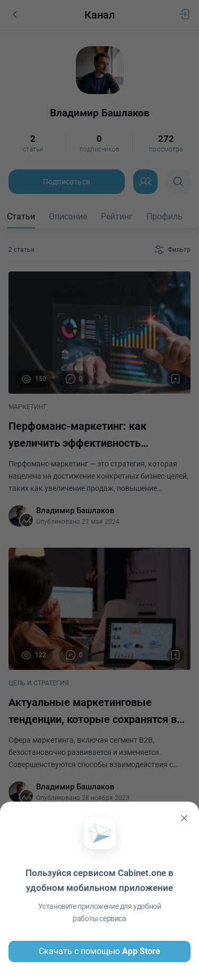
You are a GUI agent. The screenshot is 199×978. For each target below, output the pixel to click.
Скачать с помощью (99, 951)
